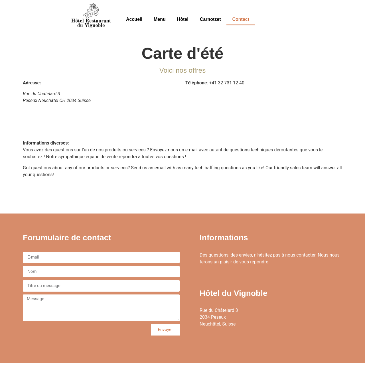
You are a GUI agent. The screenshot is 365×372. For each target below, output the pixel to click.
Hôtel (182, 19)
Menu (160, 19)
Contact (240, 19)
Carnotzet (210, 19)
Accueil (134, 19)
